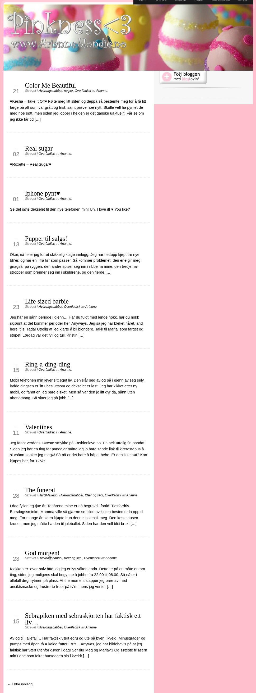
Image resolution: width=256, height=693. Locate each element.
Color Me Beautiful (50, 85)
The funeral (40, 489)
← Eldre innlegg (20, 684)
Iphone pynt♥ (42, 193)
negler (68, 91)
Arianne (101, 91)
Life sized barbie (47, 301)
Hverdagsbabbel (50, 91)
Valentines (38, 427)
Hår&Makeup (48, 495)
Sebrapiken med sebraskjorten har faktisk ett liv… (83, 619)
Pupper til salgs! (46, 238)
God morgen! (42, 552)
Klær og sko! (94, 495)
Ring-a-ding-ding (47, 364)
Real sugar (39, 148)
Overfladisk (83, 91)
